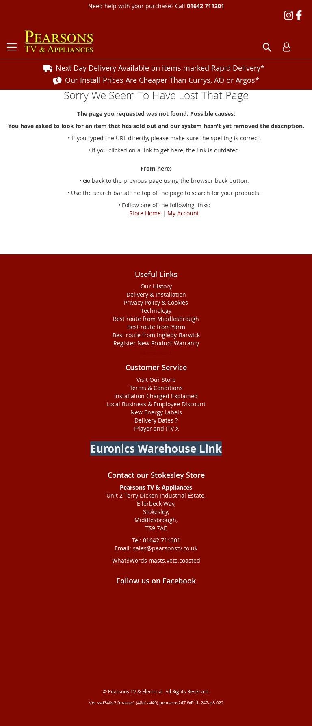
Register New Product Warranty (156, 343)
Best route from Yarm (156, 327)
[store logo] (58, 41)
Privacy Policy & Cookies (156, 302)
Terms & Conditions (156, 388)
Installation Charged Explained (156, 396)
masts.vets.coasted (174, 560)
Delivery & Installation (156, 294)
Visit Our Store (156, 380)
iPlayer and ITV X (156, 428)
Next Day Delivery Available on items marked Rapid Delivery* (160, 68)
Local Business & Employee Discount (156, 404)
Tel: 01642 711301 (156, 540)
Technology (156, 310)
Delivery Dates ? (156, 420)
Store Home (145, 213)
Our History (156, 286)
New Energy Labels (156, 412)
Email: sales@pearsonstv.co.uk (156, 548)
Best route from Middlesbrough (156, 319)
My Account (183, 213)
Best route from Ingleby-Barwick (156, 335)
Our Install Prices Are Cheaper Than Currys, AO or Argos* (162, 80)
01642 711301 (205, 6)
